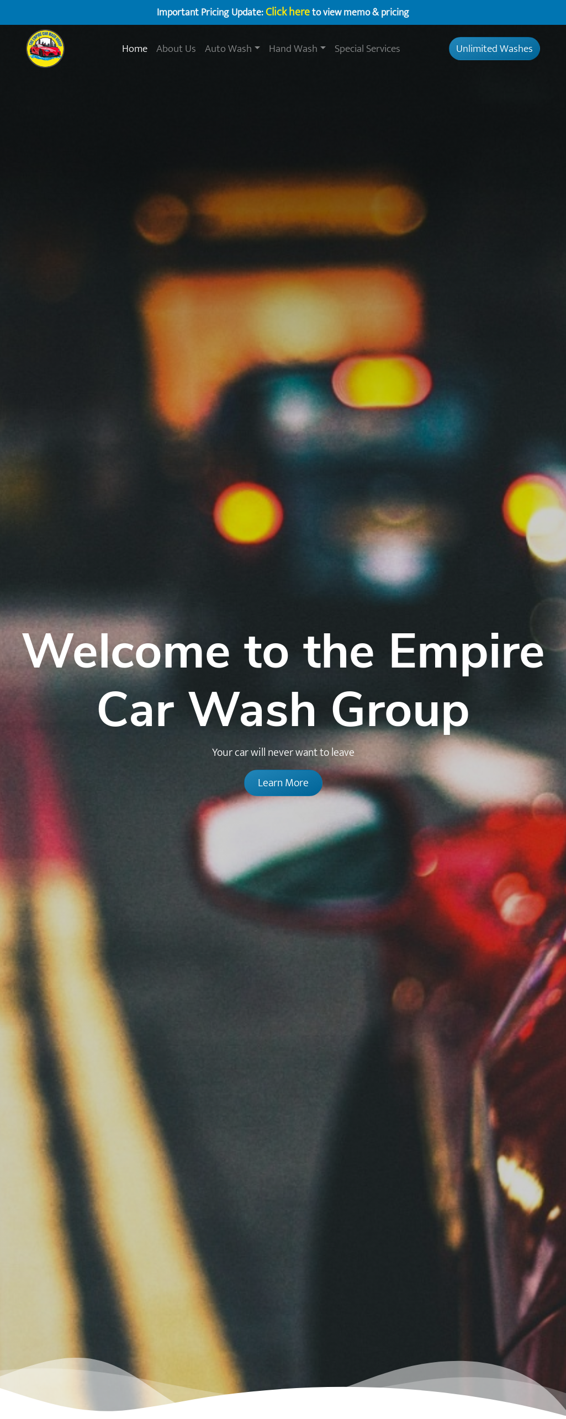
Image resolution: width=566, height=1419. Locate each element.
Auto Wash (228, 48)
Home (134, 48)
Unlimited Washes (494, 48)
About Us (176, 48)
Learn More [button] (283, 783)
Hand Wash (293, 48)
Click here (288, 12)
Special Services (367, 48)
